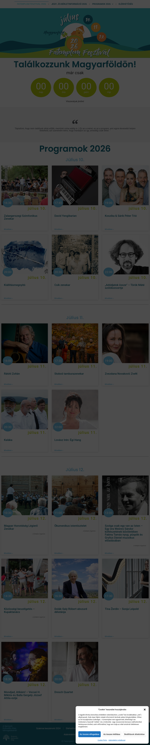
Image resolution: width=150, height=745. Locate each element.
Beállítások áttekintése (134, 734)
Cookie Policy (102, 740)
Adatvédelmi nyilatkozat (117, 740)
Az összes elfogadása (89, 734)
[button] (144, 709)
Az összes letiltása (111, 734)
